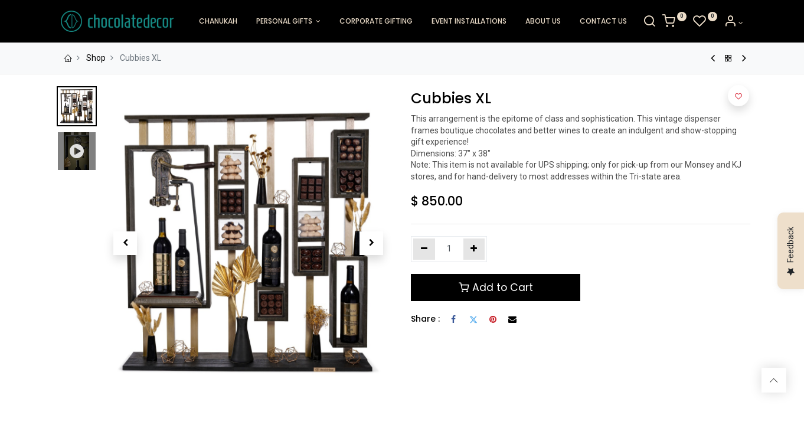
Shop (96, 58)
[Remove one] (424, 249)
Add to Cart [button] (496, 287)
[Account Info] (740, 23)
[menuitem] (218, 21)
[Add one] (474, 249)
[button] (126, 243)
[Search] (656, 23)
